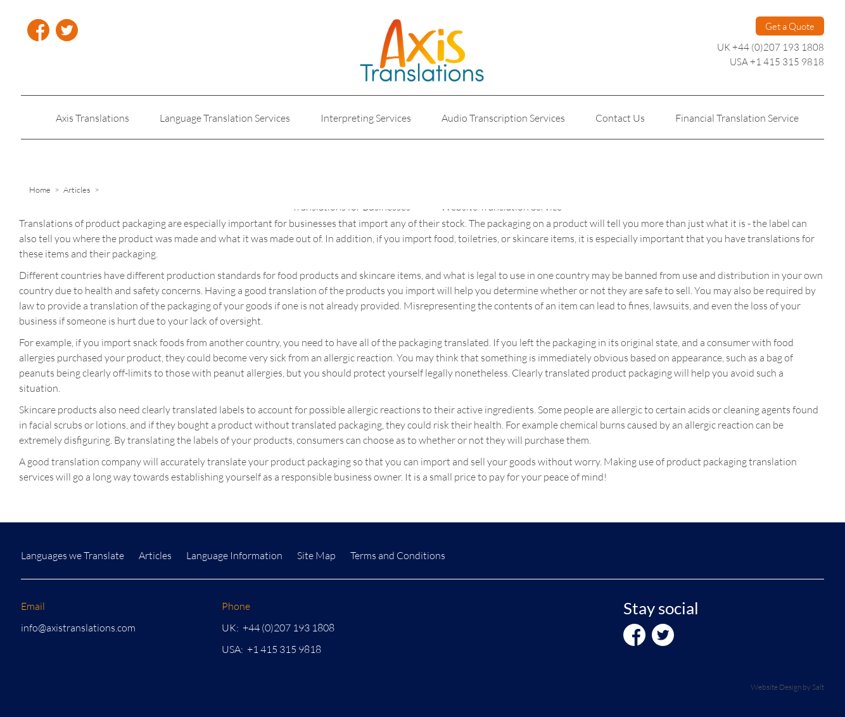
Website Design (776, 687)
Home (40, 189)
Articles (77, 189)
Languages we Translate (72, 555)
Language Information (234, 555)
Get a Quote (790, 26)
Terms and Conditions (397, 555)
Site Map (316, 555)
